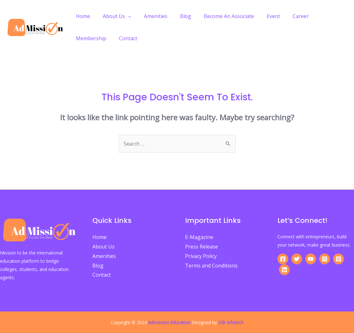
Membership (317, 16)
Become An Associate (217, 16)
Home (82, 16)
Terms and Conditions (211, 265)
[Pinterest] (338, 259)
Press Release (201, 246)
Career (284, 16)
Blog (176, 16)
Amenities (149, 16)
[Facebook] (282, 259)
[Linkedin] (284, 269)
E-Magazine (199, 237)
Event (259, 16)
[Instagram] (324, 259)
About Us (110, 16)
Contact (84, 38)
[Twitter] (296, 259)
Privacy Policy (201, 256)
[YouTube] (310, 259)
